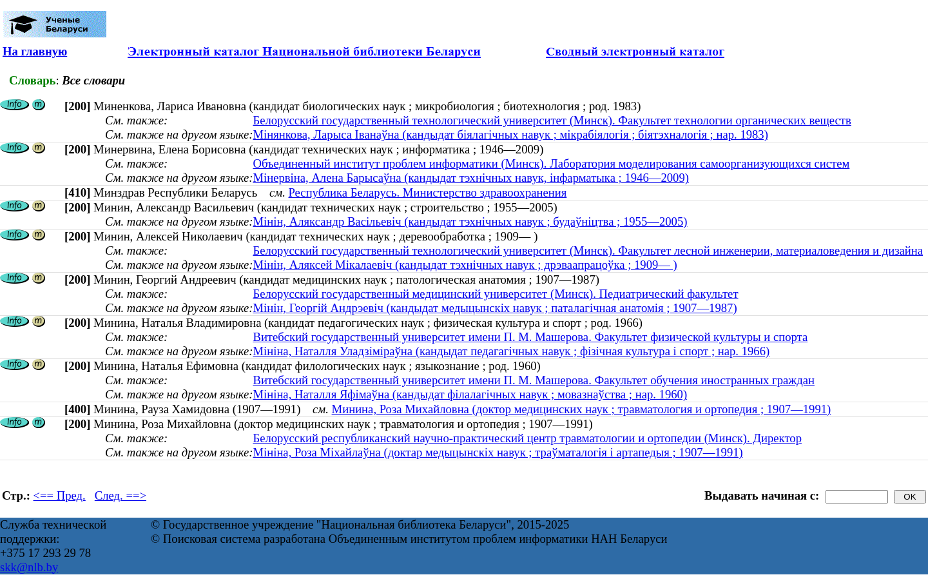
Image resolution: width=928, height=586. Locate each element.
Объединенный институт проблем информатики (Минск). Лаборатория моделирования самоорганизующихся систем (551, 163)
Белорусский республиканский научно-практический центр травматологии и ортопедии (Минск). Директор (527, 438)
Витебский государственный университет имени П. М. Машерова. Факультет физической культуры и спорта (530, 337)
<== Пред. (60, 495)
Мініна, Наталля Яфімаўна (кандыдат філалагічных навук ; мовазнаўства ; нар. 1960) (470, 394)
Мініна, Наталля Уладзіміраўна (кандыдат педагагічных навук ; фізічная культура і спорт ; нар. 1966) (511, 351)
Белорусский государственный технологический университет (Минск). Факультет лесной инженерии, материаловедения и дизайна (588, 250)
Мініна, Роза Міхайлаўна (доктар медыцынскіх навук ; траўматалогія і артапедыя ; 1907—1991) (497, 452)
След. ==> (120, 495)
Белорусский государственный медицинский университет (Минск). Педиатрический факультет (495, 293)
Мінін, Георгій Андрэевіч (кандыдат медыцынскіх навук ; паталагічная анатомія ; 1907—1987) (495, 308)
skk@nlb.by (29, 567)
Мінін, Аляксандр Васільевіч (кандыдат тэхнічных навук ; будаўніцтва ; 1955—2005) (470, 221)
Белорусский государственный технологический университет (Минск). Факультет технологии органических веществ (552, 120)
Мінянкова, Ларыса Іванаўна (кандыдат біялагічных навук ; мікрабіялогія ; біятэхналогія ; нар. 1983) (510, 134)
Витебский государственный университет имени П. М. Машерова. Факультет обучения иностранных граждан (533, 380)
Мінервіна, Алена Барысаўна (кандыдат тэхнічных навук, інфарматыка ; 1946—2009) (471, 177)
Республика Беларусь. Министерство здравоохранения (427, 192)
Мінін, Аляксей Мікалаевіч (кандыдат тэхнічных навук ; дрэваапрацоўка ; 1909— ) (465, 264)
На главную (35, 51)
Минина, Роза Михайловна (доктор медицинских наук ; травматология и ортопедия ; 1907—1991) (581, 409)
